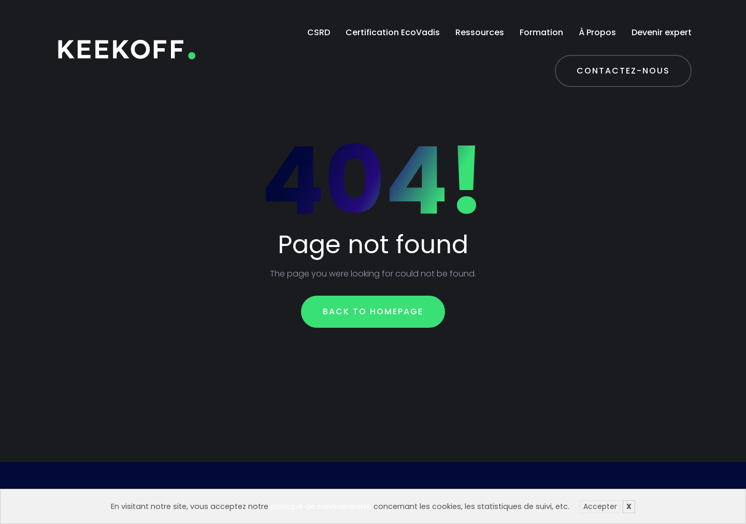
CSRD (318, 32)
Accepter (600, 506)
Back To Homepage (373, 311)
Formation (541, 32)
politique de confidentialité (320, 506)
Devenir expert (662, 32)
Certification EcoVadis (393, 32)
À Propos (597, 32)
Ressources (479, 32)
